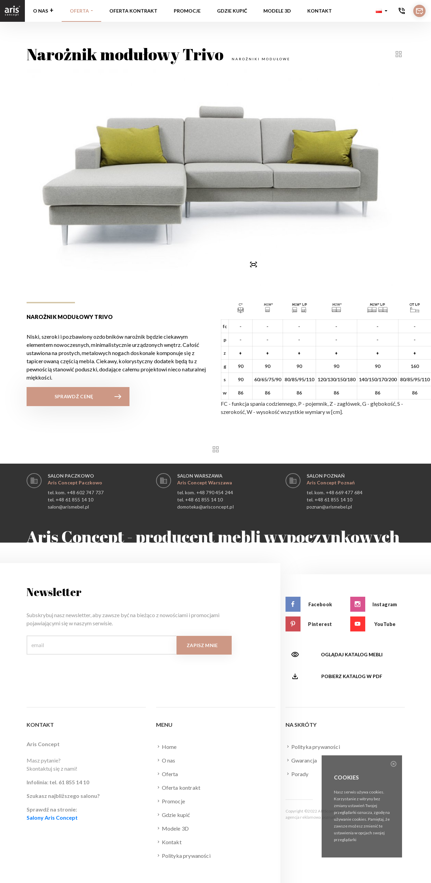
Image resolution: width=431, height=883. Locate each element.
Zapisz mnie (202, 645)
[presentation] (177, 264)
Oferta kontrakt (133, 11)
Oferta (79, 11)
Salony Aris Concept (52, 817)
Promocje (187, 11)
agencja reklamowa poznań (311, 817)
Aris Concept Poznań (331, 482)
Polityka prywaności (183, 855)
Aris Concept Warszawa (204, 482)
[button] (381, 11)
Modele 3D (277, 11)
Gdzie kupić (232, 11)
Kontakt (319, 11)
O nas (40, 11)
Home (166, 746)
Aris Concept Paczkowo (75, 482)
